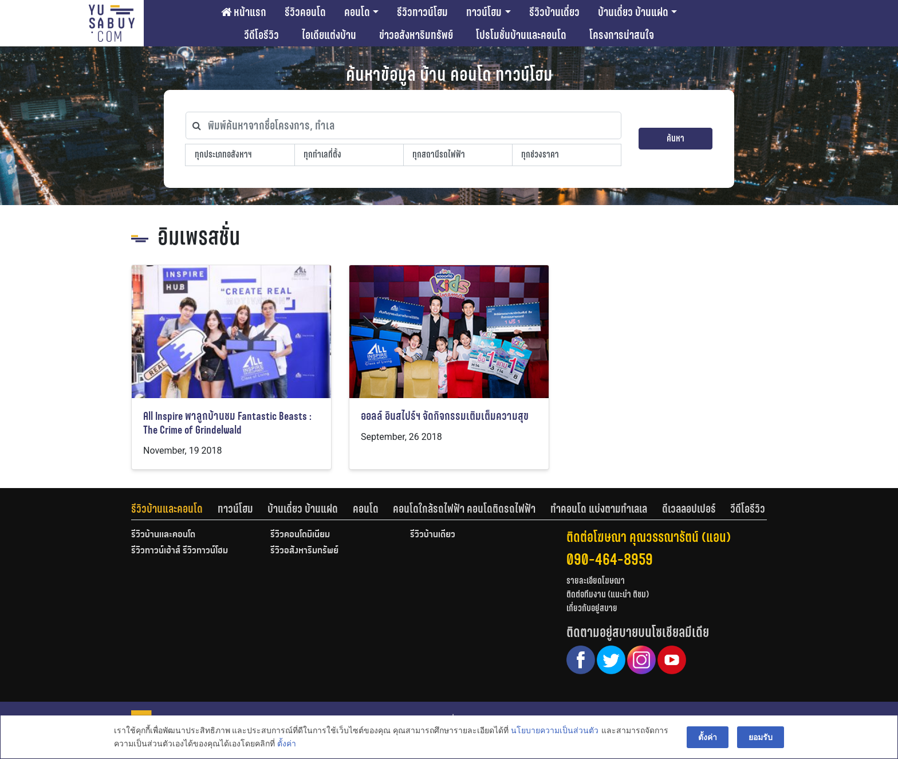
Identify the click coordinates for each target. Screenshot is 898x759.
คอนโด (357, 12)
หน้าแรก (243, 12)
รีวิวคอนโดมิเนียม (300, 535)
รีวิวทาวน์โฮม (422, 12)
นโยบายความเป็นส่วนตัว (554, 731)
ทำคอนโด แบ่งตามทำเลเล (598, 509)
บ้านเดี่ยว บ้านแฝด (633, 12)
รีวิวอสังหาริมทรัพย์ (304, 551)
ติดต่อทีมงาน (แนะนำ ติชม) (607, 594)
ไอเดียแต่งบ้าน (329, 35)
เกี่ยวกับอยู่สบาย (591, 608)
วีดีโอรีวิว (261, 35)
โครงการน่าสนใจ (621, 35)
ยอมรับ (761, 737)
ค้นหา (675, 138)
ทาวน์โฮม (484, 12)
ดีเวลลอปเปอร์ (689, 509)
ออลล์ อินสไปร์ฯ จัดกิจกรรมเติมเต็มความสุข (445, 416)
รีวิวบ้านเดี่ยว (554, 12)
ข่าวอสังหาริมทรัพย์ (416, 35)
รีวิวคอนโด (305, 12)
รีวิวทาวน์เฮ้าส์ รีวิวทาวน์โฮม (179, 551)
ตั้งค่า (286, 744)
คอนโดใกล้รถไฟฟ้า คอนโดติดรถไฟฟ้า (464, 509)
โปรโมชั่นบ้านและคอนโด (521, 35)
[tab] (174, 508)
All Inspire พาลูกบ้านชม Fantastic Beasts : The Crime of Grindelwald (227, 423)
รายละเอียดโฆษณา (595, 580)
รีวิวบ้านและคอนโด (167, 509)
